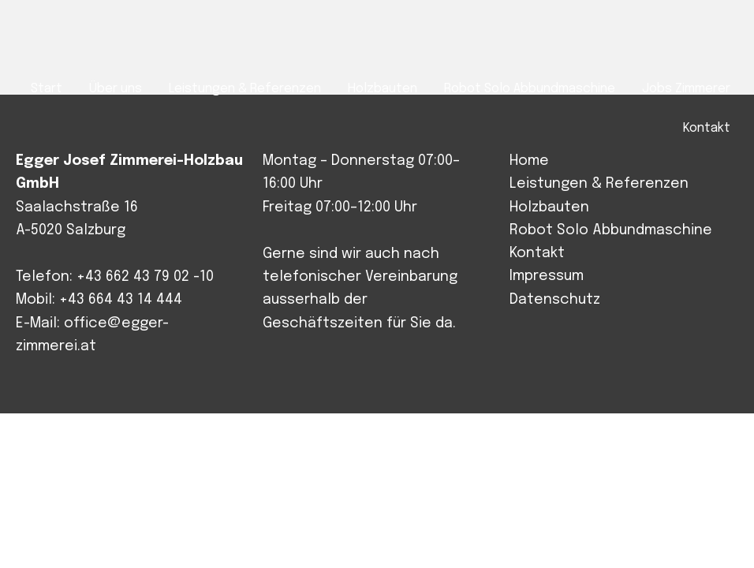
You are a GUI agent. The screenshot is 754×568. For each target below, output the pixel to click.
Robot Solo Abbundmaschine (611, 230)
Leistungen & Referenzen (599, 184)
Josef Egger (92, 40)
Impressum (547, 276)
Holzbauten (549, 207)
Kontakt (537, 253)
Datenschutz (555, 300)
